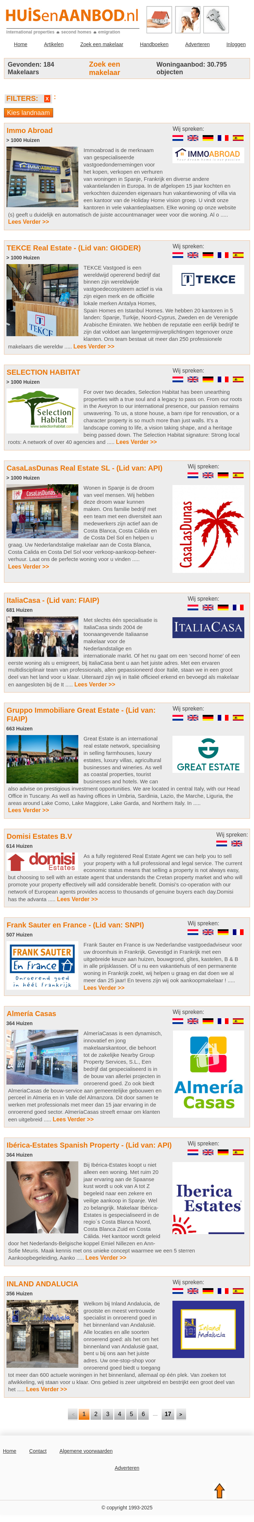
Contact (37, 1451)
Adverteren (197, 44)
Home (20, 44)
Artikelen (54, 44)
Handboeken (154, 44)
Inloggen (236, 44)
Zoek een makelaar (101, 44)
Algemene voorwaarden (86, 1451)
